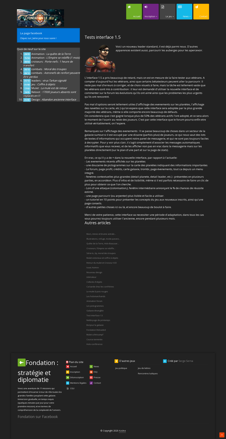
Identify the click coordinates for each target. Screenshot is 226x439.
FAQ (93, 372)
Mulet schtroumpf (94, 334)
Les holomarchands (95, 296)
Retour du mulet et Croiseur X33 (101, 262)
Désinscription (75, 377)
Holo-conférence (94, 344)
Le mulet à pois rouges (97, 291)
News (94, 366)
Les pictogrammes (95, 305)
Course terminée (94, 339)
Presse (95, 377)
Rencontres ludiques (148, 373)
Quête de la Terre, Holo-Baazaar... (102, 243)
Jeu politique (121, 368)
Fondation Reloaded (96, 329)
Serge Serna (186, 361)
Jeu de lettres (144, 368)
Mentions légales (76, 383)
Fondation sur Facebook (38, 416)
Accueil (71, 366)
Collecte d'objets (94, 281)
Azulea (122, 430)
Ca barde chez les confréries (100, 286)
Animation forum (94, 301)
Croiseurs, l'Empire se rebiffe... (100, 248)
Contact (95, 383)
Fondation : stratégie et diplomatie (38, 371)
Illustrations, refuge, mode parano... (103, 238)
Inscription (73, 372)
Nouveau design (94, 272)
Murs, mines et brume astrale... (101, 234)
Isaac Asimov (92, 267)
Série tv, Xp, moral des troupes (101, 253)
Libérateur (91, 277)
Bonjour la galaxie (95, 325)
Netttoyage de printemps (98, 320)
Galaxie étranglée (95, 310)
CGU (70, 388)
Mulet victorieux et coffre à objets (102, 258)
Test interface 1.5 (94, 315)
